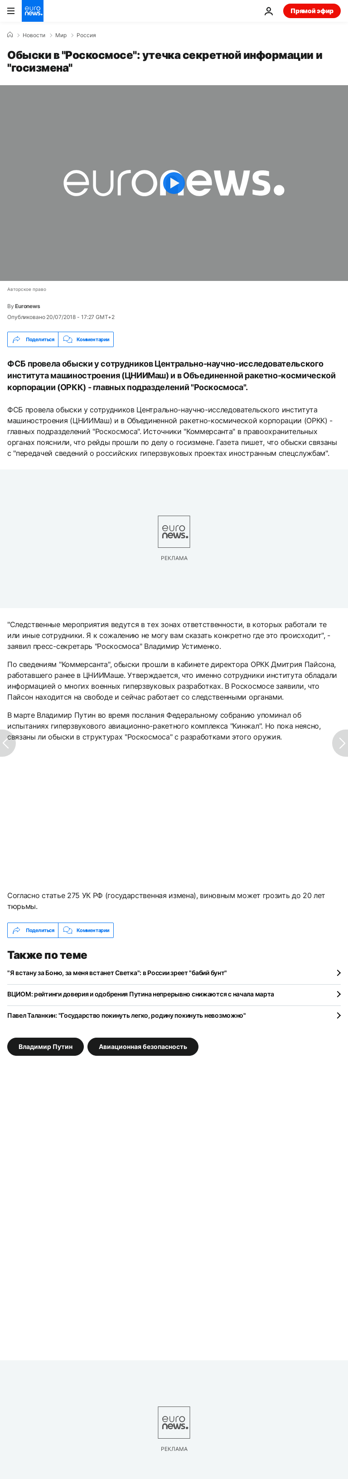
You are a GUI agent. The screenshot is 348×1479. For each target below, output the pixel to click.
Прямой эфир (312, 10)
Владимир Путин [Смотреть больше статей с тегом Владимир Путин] (45, 1046)
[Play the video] (174, 183)
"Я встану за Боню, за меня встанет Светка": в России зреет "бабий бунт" (117, 972)
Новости (34, 35)
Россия (86, 35)
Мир (61, 35)
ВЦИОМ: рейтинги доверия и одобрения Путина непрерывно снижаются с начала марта (140, 994)
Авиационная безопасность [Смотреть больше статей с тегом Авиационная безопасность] (143, 1046)
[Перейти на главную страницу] (33, 11)
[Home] (10, 35)
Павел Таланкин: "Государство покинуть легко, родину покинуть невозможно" (126, 1015)
